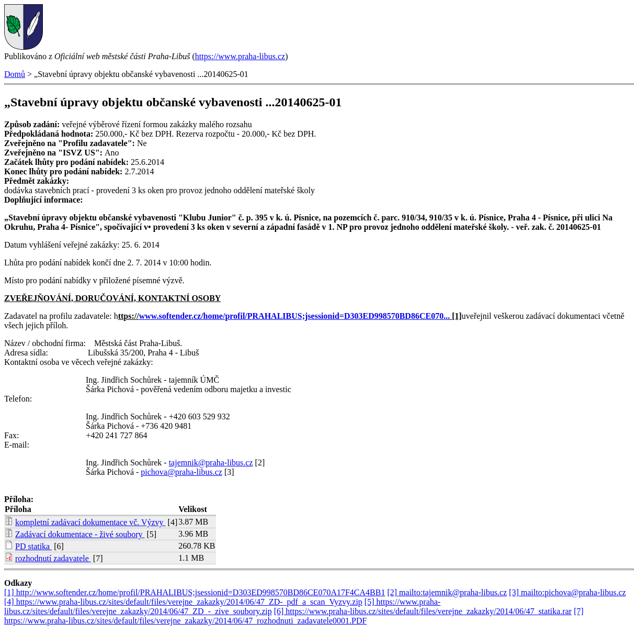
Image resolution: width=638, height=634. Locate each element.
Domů (14, 74)
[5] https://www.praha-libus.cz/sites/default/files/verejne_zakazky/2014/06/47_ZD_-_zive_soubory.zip (222, 606)
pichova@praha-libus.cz (181, 472)
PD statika (33, 546)
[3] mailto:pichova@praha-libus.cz (567, 592)
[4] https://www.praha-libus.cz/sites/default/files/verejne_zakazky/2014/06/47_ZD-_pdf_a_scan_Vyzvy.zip (183, 601)
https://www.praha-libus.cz (240, 56)
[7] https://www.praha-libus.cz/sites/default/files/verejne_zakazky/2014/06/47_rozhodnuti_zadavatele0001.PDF (294, 616)
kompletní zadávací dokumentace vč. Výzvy (90, 522)
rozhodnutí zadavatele (53, 558)
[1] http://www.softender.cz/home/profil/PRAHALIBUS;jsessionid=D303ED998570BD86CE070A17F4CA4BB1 (194, 592)
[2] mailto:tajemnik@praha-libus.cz (447, 592)
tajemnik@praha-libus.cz (211, 462)
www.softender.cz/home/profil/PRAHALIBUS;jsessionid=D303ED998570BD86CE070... (294, 316)
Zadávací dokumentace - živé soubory (79, 534)
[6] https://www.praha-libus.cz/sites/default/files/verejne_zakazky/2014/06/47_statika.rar (423, 611)
